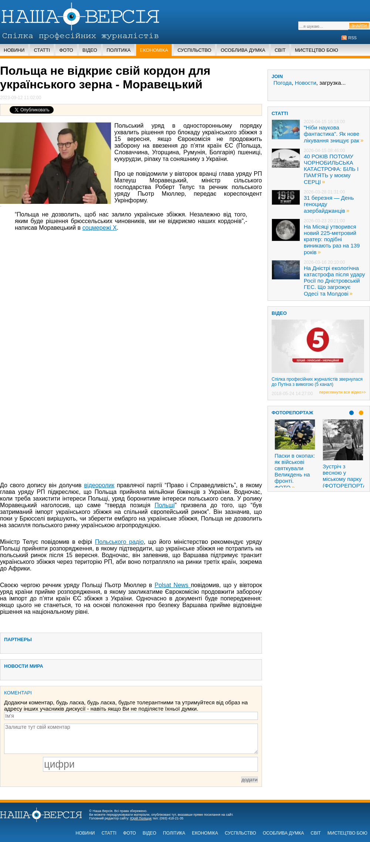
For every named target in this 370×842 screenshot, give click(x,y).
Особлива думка (243, 50)
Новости (305, 83)
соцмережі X (99, 228)
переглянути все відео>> (342, 392)
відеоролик (99, 485)
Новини (14, 50)
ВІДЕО (279, 313)
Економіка (154, 50)
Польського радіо (119, 542)
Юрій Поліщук (141, 818)
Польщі (165, 505)
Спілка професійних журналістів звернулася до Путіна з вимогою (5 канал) (317, 382)
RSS (352, 38)
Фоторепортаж (292, 412)
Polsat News (173, 585)
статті (280, 113)
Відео (90, 50)
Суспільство (195, 50)
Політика (119, 50)
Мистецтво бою (316, 50)
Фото (66, 50)
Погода (282, 83)
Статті (42, 50)
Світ (280, 50)
